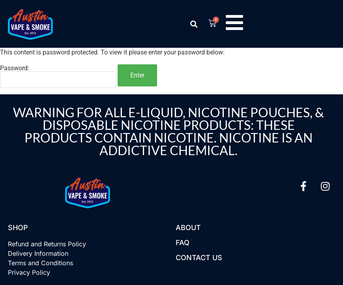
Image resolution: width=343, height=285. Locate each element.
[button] (193, 23)
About (188, 227)
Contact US (199, 257)
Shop (18, 227)
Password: (58, 76)
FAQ (182, 242)
